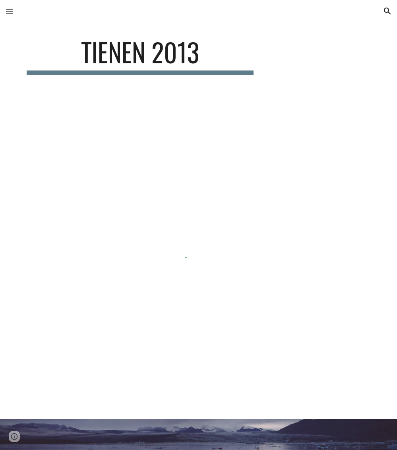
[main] (140, 55)
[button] (9, 11)
